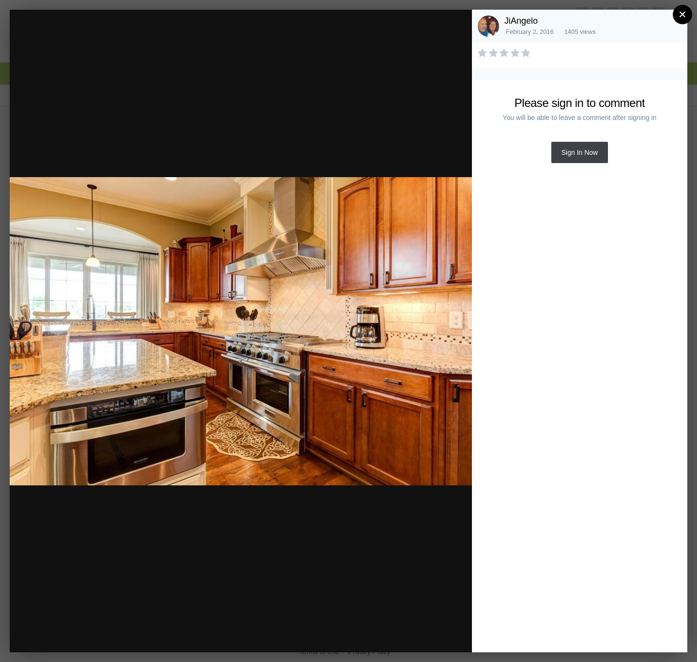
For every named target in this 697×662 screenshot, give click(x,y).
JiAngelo (521, 21)
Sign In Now (579, 152)
